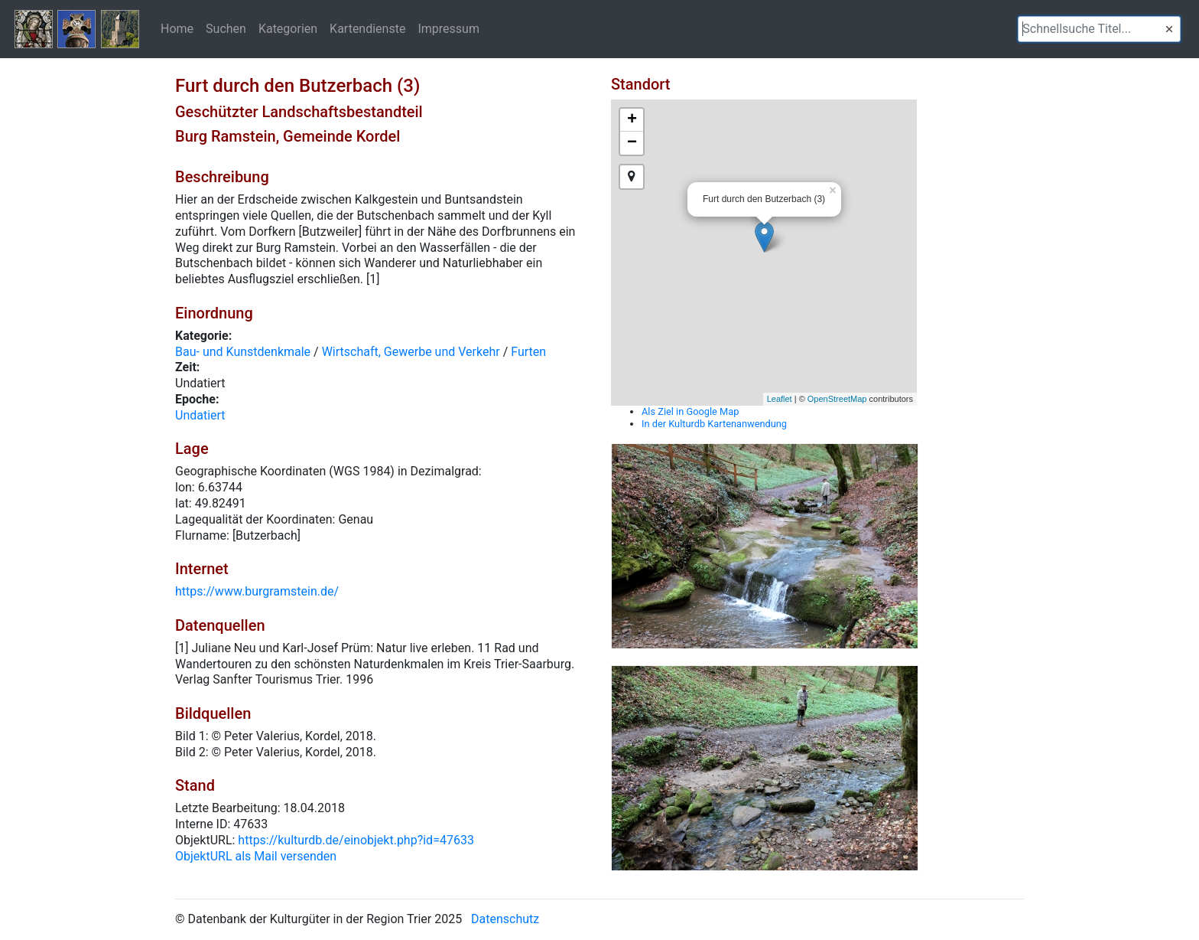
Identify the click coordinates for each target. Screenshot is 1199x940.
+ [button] (632, 120)
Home (177, 28)
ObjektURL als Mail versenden (255, 856)
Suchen (226, 28)
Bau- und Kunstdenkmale (242, 351)
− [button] (632, 143)
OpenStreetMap (837, 398)
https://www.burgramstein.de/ (257, 591)
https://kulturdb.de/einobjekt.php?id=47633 (356, 840)
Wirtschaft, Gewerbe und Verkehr (411, 351)
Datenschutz (505, 919)
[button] (1169, 29)
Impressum (448, 28)
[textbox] (1099, 29)
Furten (528, 351)
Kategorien (287, 28)
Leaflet (779, 398)
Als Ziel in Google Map (690, 411)
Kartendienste (367, 28)
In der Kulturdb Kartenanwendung (714, 423)
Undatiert (200, 415)
